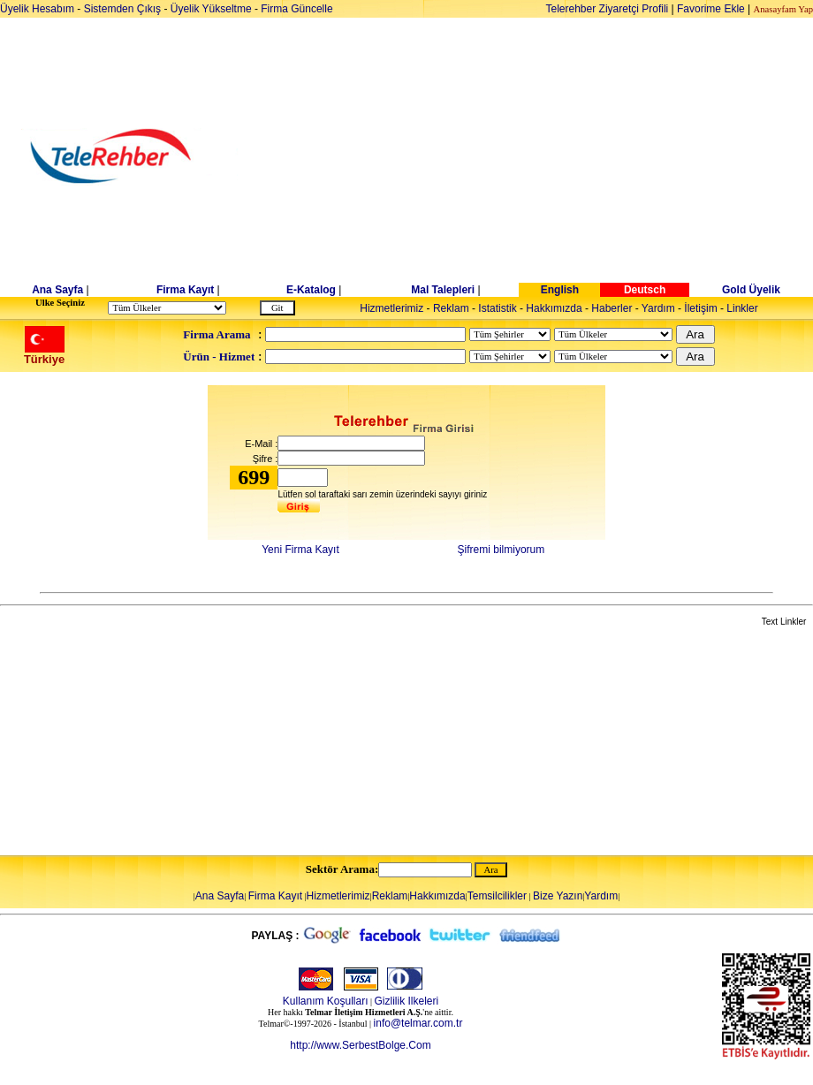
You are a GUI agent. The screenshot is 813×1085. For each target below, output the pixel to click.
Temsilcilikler (497, 896)
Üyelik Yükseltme (211, 9)
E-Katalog (311, 290)
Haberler (611, 308)
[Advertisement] (543, 156)
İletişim (700, 308)
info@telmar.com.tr (418, 1023)
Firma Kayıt (185, 290)
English (560, 290)
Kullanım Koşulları (326, 1001)
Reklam (451, 308)
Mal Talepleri (443, 290)
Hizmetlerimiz (391, 308)
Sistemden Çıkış (122, 9)
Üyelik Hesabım (37, 9)
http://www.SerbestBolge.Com (360, 1045)
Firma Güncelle (296, 9)
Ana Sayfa (57, 290)
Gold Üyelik (751, 290)
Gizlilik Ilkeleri (407, 1001)
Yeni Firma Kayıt (300, 549)
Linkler (741, 308)
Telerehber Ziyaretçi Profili (607, 9)
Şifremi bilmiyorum (501, 549)
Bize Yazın (557, 896)
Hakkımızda (553, 308)
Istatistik (497, 308)
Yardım (658, 308)
